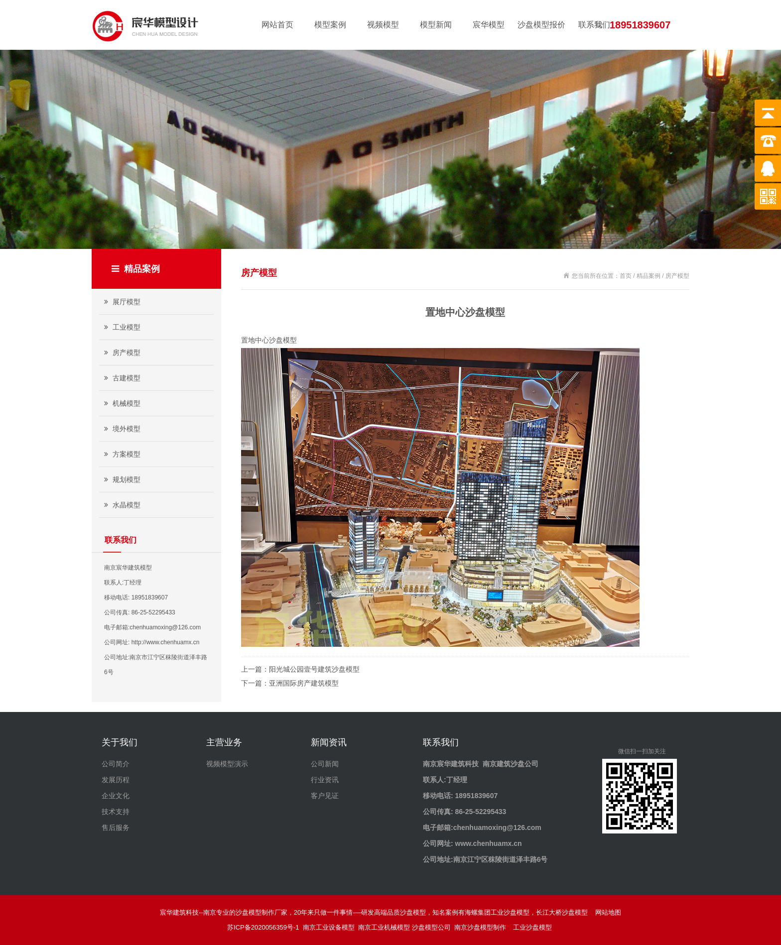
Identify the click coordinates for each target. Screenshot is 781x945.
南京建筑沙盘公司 (510, 764)
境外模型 (121, 429)
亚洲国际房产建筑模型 (304, 683)
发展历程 (116, 780)
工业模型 (121, 327)
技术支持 (116, 812)
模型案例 (330, 24)
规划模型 (121, 479)
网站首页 (277, 24)
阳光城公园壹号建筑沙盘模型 (314, 669)
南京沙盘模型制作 (482, 927)
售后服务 (116, 827)
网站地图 (608, 912)
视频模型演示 (227, 764)
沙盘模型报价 (541, 24)
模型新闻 (436, 24)
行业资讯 (325, 780)
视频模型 (383, 24)
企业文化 (116, 796)
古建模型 (121, 378)
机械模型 (121, 403)
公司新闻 (325, 764)
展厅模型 (121, 302)
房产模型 (121, 352)
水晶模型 (121, 505)
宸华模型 (489, 24)
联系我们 (594, 24)
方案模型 (121, 454)
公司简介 (116, 764)
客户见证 (325, 796)
